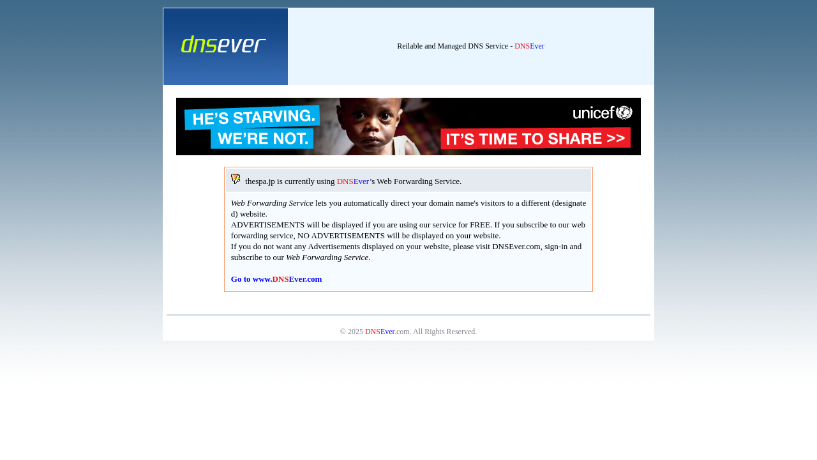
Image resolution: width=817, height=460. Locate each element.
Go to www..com (276, 279)
